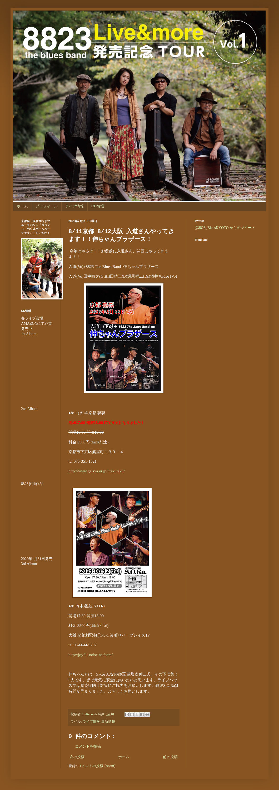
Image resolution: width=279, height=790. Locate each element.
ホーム (22, 206)
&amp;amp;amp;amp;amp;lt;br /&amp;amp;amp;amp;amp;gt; (37, 368)
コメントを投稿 (88, 746)
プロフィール (47, 206)
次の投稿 (77, 757)
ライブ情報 (74, 206)
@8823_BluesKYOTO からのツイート (225, 228)
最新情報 (108, 721)
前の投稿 (170, 757)
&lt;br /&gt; (37, 598)
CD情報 (97, 206)
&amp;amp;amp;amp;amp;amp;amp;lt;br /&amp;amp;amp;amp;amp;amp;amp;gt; (37, 517)
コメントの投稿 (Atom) (96, 766)
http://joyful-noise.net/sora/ (90, 654)
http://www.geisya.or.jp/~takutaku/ (96, 471)
